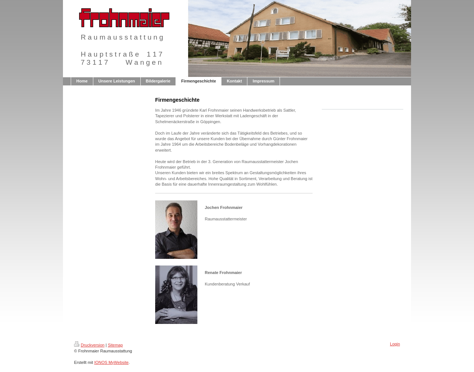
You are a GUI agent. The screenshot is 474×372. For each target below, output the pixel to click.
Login (395, 344)
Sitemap (115, 345)
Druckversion (89, 345)
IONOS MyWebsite (111, 362)
